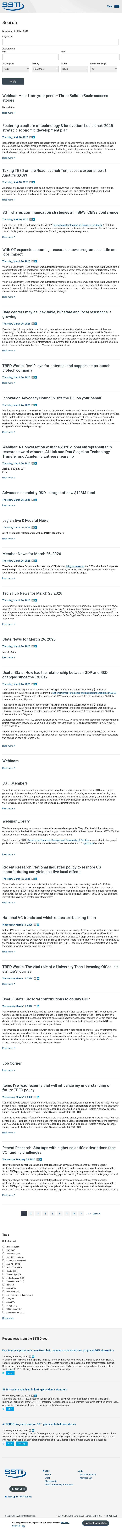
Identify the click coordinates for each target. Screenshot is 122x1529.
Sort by (35, 63)
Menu (110, 6)
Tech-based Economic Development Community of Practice (58, 840)
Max (63, 51)
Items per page (98, 63)
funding (22, 1444)
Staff (47, 1478)
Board (48, 1474)
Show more (8, 1318)
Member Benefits (88, 1474)
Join (80, 1471)
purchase (89, 843)
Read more (8, 112)
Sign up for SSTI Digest (20, 1496)
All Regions (8, 63)
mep (10, 1373)
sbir (10, 1409)
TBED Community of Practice (59, 1484)
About (46, 1471)
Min (4, 51)
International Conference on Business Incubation (77, 225)
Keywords (7, 36)
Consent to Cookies (96, 1523)
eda (10, 1444)
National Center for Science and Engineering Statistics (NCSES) (84, 692)
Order (64, 63)
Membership (51, 1481)
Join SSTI (20, 1489)
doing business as (75, 566)
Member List (86, 1478)
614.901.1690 (110, 1516)
